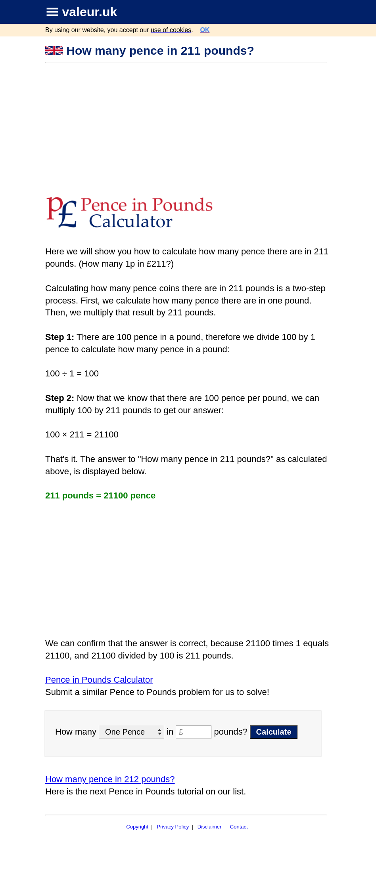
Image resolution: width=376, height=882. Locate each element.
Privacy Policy (173, 827)
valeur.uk (89, 12)
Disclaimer (210, 827)
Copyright (137, 827)
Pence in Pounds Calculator (99, 680)
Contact (239, 827)
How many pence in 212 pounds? (110, 779)
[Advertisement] (187, 122)
